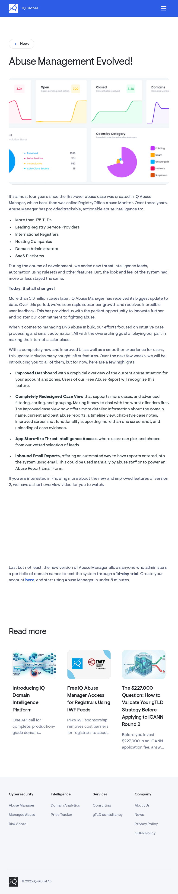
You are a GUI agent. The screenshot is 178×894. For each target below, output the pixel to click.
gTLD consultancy (108, 815)
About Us (142, 805)
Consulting (102, 805)
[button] (163, 8)
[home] (23, 8)
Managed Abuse (22, 815)
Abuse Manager (22, 805)
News (139, 815)
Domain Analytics (65, 805)
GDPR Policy (145, 833)
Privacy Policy (146, 824)
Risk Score (17, 824)
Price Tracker (61, 815)
